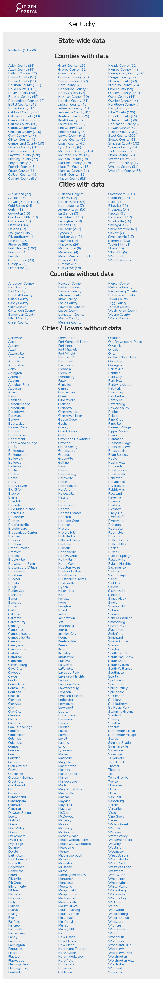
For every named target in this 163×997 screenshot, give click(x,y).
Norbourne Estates (72, 948)
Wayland (114, 847)
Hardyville (65, 478)
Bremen (14, 536)
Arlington (15, 373)
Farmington (16, 945)
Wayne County (119, 314)
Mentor (63, 851)
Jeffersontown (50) (72, 209)
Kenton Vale (67, 641)
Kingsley (64, 653)
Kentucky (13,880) (22, 50)
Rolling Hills (117, 544)
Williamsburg (118, 914)
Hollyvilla (65, 559)
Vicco (112, 812)
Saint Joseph (117, 575)
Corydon (14, 758)
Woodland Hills (119, 945)
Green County (18, 322)
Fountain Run (67, 357)
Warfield (114, 828)
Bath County (17, 287)
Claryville (15, 703)
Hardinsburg (67, 474)
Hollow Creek (68, 556)
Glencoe (64, 404)
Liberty (63, 711)
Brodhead (15, 544)
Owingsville (116, 365)
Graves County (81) (72, 69)
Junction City (67, 633)
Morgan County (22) (123, 77)
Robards (114, 524)
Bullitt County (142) (23, 104)
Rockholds (116, 532)
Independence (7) (71, 205)
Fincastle (14, 952)
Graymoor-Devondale (74, 439)
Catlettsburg (17, 664)
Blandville (15, 501)
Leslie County (68, 310)
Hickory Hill (66, 532)
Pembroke (116, 396)
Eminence (15, 898)
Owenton (115, 361)
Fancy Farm (16, 933)
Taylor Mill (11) (119, 244)
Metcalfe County (120, 287)
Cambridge (16, 629)
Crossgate (16, 793)
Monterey (65, 878)
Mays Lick (65, 805)
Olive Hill (115, 345)
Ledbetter (65, 699)
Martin (62, 785)
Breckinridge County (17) (26, 100)
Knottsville (66, 657)
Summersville (118, 746)
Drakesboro (17, 836)
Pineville (114, 423)
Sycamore (115, 750)
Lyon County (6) (69, 147)
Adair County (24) (21, 65)
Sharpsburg (116, 622)
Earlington (15, 855)
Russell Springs (119, 556)
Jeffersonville (67, 626)
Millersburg (66, 863)
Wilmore (114, 925)
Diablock (14, 820)
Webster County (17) (124, 163)
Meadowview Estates (74, 843)
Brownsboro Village (23, 567)
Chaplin (13, 696)
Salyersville (116, 590)
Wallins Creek (118, 824)
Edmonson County (21, 314)
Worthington (117, 956)
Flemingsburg (18, 968)
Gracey (63, 427)
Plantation (115, 439)
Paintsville (116, 369)
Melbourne (66, 847)
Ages (12, 341)
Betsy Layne (17, 485)
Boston (13, 520)
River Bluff (116, 517)
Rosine (113, 548)
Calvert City (16, 622)
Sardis (112, 602)
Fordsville (15, 972)
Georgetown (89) (21, 260)
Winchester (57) (120, 260)
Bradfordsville (18, 524)
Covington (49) (19, 213)
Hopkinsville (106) (72, 202)
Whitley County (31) (123, 166)
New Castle (67, 937)
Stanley (113, 719)
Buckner (14, 579)
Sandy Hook (117, 598)
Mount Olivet (67, 906)
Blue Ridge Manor (21, 509)
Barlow (13, 419)
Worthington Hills (121, 960)
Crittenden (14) (19, 221)
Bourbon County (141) (24, 85)
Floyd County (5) (20, 163)
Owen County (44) (121, 96)
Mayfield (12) (68, 240)
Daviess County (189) (24, 147)
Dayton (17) (17, 229)
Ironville (64, 598)
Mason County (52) (72, 178)
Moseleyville (67, 902)
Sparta (113, 676)
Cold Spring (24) (20, 205)
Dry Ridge (15, 843)
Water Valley (118, 836)
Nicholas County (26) (123, 85)
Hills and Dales (69, 540)
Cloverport (16, 723)
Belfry (12, 447)
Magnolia (65, 762)
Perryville (115, 400)
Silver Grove (117, 626)
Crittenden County (21, 310)
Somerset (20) (119, 240)
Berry (12, 481)
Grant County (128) (72, 65)
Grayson (64, 443)
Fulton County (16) (22, 170)
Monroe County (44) (123, 69)
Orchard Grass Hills (122, 357)
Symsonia (115, 754)
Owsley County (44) (123, 100)
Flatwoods (16, 960)
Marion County (68, 318)
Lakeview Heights (71, 676)
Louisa (63, 730)
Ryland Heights (119, 563)
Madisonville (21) (71, 236)
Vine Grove (116, 816)
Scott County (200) (122, 135)
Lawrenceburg (68, 688)
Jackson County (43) (73, 104)
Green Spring (67, 447)
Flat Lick (14, 956)
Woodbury (116, 941)
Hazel (62, 501)
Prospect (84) (118, 209)
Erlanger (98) (18, 240)
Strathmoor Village (122, 735)
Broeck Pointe (18, 548)
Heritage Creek (69, 520)
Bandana (14, 400)
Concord (14, 750)
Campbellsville (19, 637)
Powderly (115, 466)
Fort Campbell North (73, 341)
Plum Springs (118, 454)
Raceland (115, 493)
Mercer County (119, 283)
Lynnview (65, 750)
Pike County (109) (121, 112)
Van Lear (114, 797)
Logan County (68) (72, 143)
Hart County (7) (69, 85)
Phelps (113, 411)
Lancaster (65, 680)
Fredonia (64, 369)
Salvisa (113, 587)
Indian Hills (66, 590)
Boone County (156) (23, 81)
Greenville (65, 458)
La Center (65, 664)
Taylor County (118, 299)
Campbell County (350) (25, 120)
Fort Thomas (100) (22, 248)
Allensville (16, 353)
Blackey (14, 493)
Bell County (16, 291)
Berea (12, 478)
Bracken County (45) (23, 96)
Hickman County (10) (73, 96)
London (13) (67, 225)
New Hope (66, 945)
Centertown (17, 684)
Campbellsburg (19, 633)
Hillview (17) (67, 198)
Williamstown (118, 917)
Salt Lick (114, 583)
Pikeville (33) (118, 205)
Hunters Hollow (70, 571)
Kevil (61, 649)
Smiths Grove (118, 641)
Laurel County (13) (72, 124)
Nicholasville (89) (71, 264)
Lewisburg (66, 703)
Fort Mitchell (67, 349)
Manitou (64, 769)
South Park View (120, 657)
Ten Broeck (116, 762)
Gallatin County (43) (23, 174)
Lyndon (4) (66, 233)
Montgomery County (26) (127, 73)
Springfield (116, 692)
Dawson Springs (20, 812)
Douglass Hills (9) (21, 233)
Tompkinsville (118, 777)
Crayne (13, 769)
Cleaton (14, 715)
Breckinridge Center (22, 532)
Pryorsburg (116, 485)
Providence (116, 481)
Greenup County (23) (73, 77)
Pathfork (114, 388)
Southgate (116, 672)
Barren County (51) (22, 77)
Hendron (64, 517)
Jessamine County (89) (74, 112)
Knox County (67, 299)
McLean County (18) (73, 159)
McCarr (63, 812)
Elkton (13, 890)
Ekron (12, 875)
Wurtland (115, 968)
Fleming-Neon (19, 964)
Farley (12, 937)
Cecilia (12, 680)
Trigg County (117, 303)
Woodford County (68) (125, 170)
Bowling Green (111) (23, 202)
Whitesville (116, 894)
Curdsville (15, 805)
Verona (113, 805)
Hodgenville (67, 552)
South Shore (117, 660)
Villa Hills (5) (117, 252)
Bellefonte (16, 450)
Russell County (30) (123, 131)
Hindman (64, 544)
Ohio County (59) (120, 89)
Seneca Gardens (120, 618)
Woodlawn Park (120, 952)
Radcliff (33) (117, 213)
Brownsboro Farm (21, 563)
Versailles (115, 808)
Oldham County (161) (124, 93)
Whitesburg (117, 890)
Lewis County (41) (71, 135)
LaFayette (65, 668)
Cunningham (17, 801)
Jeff (60, 622)
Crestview (15, 781)
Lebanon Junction (70, 696)
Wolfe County (118, 318)
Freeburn (64, 373)
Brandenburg (17, 528)
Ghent (62, 396)
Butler (12, 606)
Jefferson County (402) (75, 108)
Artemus (14, 377)
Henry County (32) (71, 93)
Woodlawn (116, 948)
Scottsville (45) (119, 221)
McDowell (65, 816)
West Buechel (118, 855)
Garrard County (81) (22, 178)
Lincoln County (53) (72, 139)
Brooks (13, 556)
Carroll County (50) (22, 127)
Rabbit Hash (117, 489)
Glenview (65, 408)
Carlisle (13, 653)
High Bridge (67, 536)
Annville (14, 361)
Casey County (18, 303)
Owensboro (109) (121, 194)
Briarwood (16, 540)
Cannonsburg (17, 649)
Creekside (15, 773)
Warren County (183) (124, 159)
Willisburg (115, 921)
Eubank (13, 906)
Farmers (14, 941)
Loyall (62, 738)
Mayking (64, 801)
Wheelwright (118, 882)
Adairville (15, 338)
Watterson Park (120, 839)
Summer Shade (119, 742)
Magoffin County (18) (74, 166)
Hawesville (66, 493)
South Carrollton (120, 653)
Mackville (65, 758)
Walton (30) (117, 256)
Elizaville (14, 878)
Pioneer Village (119, 427)
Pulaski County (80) (122, 120)
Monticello (66, 882)
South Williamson (121, 668)
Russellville (116, 559)
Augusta (14, 388)
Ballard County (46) (22, 73)
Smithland (115, 637)
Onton (112, 353)
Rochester (116, 528)
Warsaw (114, 832)
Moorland (65, 886)
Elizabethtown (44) (22, 236)
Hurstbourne (67, 575)
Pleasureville (117, 450)
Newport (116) (69, 260)
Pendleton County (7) (124, 104)
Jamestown (66, 618)
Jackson (63, 614)
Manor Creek (67, 773)
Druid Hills (16, 839)
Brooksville (16, 559)
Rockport (115, 536)
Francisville (66, 365)
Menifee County (69, 322)
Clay (11, 707)
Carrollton (15, 657)
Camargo (14, 626)
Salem (113, 579)
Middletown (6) (69, 248)
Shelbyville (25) (120, 225)
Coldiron (14, 730)
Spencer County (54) (123, 147)
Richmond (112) (120, 217)
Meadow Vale (68, 836)
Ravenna (114, 497)
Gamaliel (64, 384)
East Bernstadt (19, 859)
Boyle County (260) (22, 93)
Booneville (16, 517)
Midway (64, 859)
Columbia (15, 738)
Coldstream (16, 735)
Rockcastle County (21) (125, 124)
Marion (63, 777)
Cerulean (14, 692)
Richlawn (114, 509)
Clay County (17, 306)
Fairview (14, 925)
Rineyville (115, 513)
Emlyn (12, 902)
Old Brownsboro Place (125, 341)
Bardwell (15, 415)
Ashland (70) (18, 198)
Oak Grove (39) (69, 268)
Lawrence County (71, 306)
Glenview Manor (70, 415)
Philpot (113, 415)
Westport (115, 871)
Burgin (13, 587)
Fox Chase (66, 361)
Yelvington (116, 972)
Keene (63, 637)
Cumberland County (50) (26, 143)
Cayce (12, 676)
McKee (63, 824)
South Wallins (118, 664)
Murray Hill (66, 929)
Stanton (114, 723)
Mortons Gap (67, 898)
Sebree (113, 610)
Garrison (64, 388)
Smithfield (115, 633)
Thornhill (114, 766)
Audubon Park (18, 384)
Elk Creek (15, 882)
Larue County (67, 303)
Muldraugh (66, 917)
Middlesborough (70, 855)
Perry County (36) (121, 108)
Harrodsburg (67, 485)
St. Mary (114, 699)
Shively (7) (116, 233)
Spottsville (116, 680)
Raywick (114, 501)
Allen (12, 349)
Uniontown (116, 785)
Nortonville (66, 964)
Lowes (63, 735)
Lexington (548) (70, 221)
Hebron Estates (70, 513)
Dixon (12, 824)
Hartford (64, 489)
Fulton (62, 380)
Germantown (67, 392)
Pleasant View (119, 447)
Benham (14, 470)
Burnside (14, 602)
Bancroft (14, 396)
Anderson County (21, 283)
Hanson (63, 466)
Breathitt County (20, 295)
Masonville (66, 793)
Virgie (112, 820)
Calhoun (14, 614)
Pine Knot (115, 419)
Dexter (13, 816)
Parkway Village (120, 384)
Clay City (14, 711)
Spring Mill (116, 684)
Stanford (114, 715)
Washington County (122, 310)
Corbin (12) (16, 209)
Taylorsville (116, 758)
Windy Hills (116, 929)
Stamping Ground (121, 711)
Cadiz (12, 610)
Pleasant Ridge (119, 443)
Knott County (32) (71, 120)
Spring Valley (118, 688)
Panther (114, 373)
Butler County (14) (22, 108)
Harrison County (70, 291)
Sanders (114, 594)
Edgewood (16, 867)
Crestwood (16, 785)
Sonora (113, 645)
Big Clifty (15, 489)
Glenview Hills (68, 411)
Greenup (64, 454)
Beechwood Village (22, 443)
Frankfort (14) (18, 252)
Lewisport (65, 707)
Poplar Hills (116, 462)
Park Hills (115, 380)
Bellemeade (17, 454)
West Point (116, 863)
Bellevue (14, 462)
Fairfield (14, 921)
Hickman (64, 524)
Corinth (13, 754)
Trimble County (119, 306)
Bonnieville (16, 513)
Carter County (18, 299)
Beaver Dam (17, 427)
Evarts (13, 909)
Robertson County (121, 295)
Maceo (63, 754)
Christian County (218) (24, 131)
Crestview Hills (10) (23, 217)
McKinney (65, 828)
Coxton (13, 762)
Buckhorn (15, 575)
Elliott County (18, 318)
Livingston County (71, 314)
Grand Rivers (67, 431)
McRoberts (66, 832)
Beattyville (16, 423)
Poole (112, 458)
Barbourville (17, 408)
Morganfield (67, 890)
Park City (115, 377)
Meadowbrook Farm (73, 839)
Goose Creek (67, 419)
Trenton (113, 781)
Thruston (114, 769)
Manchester (67, 766)
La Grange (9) (68, 213)
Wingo (113, 933)
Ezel (11, 917)
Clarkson (14, 699)
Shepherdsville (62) (122, 229)
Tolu (111, 773)
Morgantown (67, 894)
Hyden (63, 587)
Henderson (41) (20, 268)
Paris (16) (115, 202)
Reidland (114, 505)
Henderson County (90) (75, 89)
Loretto (63, 727)
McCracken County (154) (76, 151)
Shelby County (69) (122, 139)
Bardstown (16, 411)
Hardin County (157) (73, 81)
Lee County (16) (70, 127)
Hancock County (70, 283)
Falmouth (15, 929)
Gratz (62, 435)
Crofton (13, 789)
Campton (15, 641)
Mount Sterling (69, 909)
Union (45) (116, 248)
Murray (63, 925)
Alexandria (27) (19, 194)
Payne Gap (116, 392)
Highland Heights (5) (73, 194)
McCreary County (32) (74, 155)
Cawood (14, 672)
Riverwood (116, 520)
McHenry (65, 820)
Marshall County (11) (73, 170)
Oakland (114, 338)
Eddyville (15, 863)
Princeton (115, 478)
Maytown (65, 808)
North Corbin (67, 952)
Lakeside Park (68, 672)
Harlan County (68, 287)
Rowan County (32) (122, 127)
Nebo (62, 933)
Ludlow (63, 742)
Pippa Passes (118, 431)
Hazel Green (67, 505)
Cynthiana (15, 808)
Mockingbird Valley (72, 875)
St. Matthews (118, 703)
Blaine (12, 497)
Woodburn (116, 937)
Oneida (113, 349)
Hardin (63, 470)
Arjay (12, 369)
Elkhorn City (17, 886)
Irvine (62, 602)
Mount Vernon (68, 914)
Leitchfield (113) (70, 217)
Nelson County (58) (122, 81)
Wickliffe (114, 902)
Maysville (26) (68, 244)
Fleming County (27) (23, 159)
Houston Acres (69, 567)
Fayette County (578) (24, 155)
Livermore (65, 719)
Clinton (13, 719)
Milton (62, 871)
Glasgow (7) (17, 264)
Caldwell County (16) (23, 112)
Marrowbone (67, 781)
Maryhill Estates (70, 789)
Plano (112, 435)
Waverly (114, 843)
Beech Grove (17, 435)
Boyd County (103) (22, 89)
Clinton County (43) (22, 139)
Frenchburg (66, 377)
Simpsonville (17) (121, 236)
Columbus (15, 742)
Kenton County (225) (73, 116)
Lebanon (64, 692)
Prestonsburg (118, 470)
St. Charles (116, 696)
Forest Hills (66, 338)
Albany (13, 345)
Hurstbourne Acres (72, 579)
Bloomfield (16, 505)
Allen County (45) (21, 69)
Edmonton (16, 871)
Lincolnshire (66, 715)
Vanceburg (116, 801)
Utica (112, 793)
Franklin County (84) (23, 166)
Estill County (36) (21, 151)
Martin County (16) (72, 174)
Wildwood (116, 909)
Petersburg (116, 404)
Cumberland (17, 797)
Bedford (14, 431)
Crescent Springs (20, 777)
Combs (13, 746)
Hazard (63, 497)
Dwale (13, 851)
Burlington (15, 594)
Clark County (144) (22, 135)
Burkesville (16, 590)
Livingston (65, 723)
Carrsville (15, 660)
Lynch (62, 746)
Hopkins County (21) (73, 100)
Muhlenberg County (122, 291)
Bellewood (16, 466)
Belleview (15, 458)
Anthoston (16, 365)
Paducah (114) (119, 198)
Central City (16, 688)
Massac (63, 797)
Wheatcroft (116, 878)
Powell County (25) (122, 116)
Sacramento (117, 567)
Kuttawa (64, 660)
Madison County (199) (74, 163)
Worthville (116, 964)
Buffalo (13, 583)
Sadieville (115, 571)
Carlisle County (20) (22, 124)
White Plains (117, 886)
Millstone (65, 867)
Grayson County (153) (74, 73)
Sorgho (113, 649)
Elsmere (14, 894)
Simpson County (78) (123, 143)
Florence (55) (18, 244)
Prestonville (117, 474)
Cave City (15, 668)
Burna (12, 598)
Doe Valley (16, 828)
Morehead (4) (68, 252)
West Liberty (118, 859)
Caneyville (15, 645)
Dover (12, 832)
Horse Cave (67, 563)
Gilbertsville (67, 400)
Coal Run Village (20, 727)
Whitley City (117, 898)
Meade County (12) (122, 65)
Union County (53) (121, 155)
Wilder (113, 906)
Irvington (64, 606)
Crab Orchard (17, 766)
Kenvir (62, 645)
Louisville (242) (69, 229)
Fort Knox (65, 345)
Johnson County (69, 295)
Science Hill (116, 606)
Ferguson (15, 948)
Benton (13, 474)
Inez (61, 594)
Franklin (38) (17, 256)
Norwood (65, 968)
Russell (113, 552)
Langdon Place (69, 684)
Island (62, 610)
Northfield (65, 960)
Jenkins (63, 629)
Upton (113, 789)
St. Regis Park (118, 707)
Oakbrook (65, 972)
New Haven (67, 941)
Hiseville (64, 548)
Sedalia (113, 614)
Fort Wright (66, 353)
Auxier (13, 392)
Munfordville (67, 921)
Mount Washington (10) (76, 256)
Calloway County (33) (24, 116)
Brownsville (17, 571)
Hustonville (66, 583)
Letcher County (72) (73, 131)
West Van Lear (119, 867)
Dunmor (14, 847)
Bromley (14, 552)
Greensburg (66, 450)
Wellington (116, 851)
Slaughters (116, 629)
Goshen (63, 423)
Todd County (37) (121, 151)
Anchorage (16, 357)
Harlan (63, 481)
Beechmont (16, 439)
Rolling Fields (118, 540)
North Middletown (71, 956)
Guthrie (63, 462)
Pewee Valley (118, 408)
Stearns (114, 727)
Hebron (63, 509)
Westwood (116, 875)
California (15, 618)
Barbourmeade (19, 404)
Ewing (12, 914)
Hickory (63, 528)
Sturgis (113, 738)
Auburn (13, 380)
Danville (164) (19, 225)
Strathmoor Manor (121, 730)
